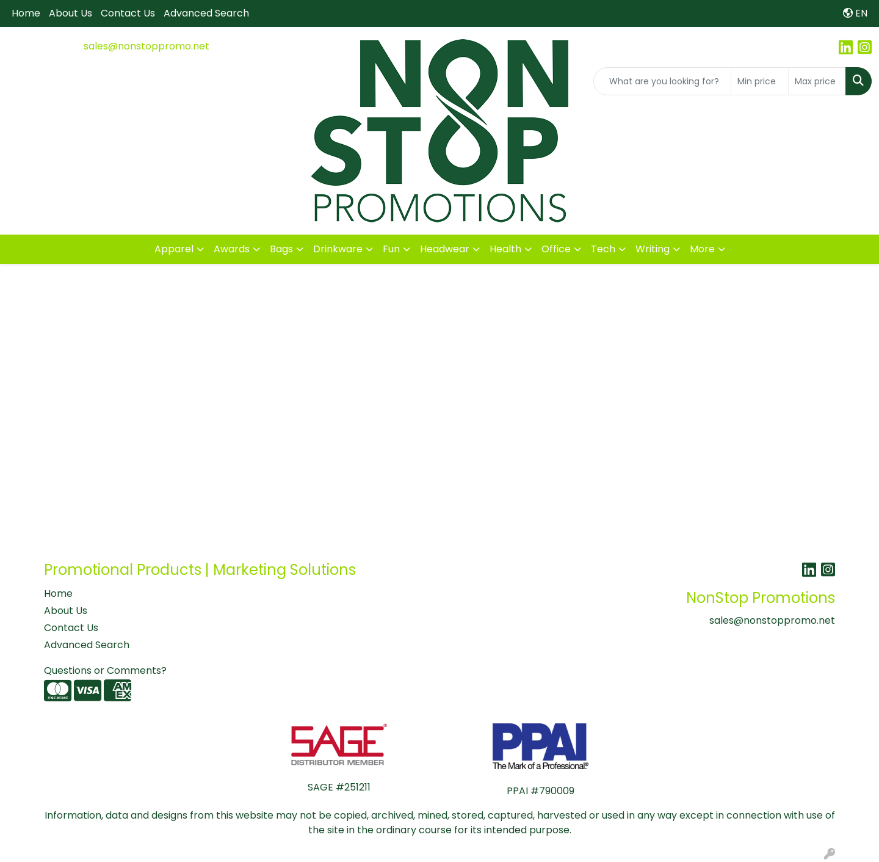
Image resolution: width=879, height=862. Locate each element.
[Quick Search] (662, 81)
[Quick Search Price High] (817, 81)
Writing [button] (652, 249)
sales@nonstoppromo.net (146, 46)
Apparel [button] (174, 249)
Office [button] (556, 249)
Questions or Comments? (105, 670)
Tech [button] (603, 249)
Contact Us (128, 13)
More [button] (702, 249)
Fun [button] (391, 249)
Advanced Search (206, 13)
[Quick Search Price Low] (760, 81)
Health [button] (505, 249)
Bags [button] (281, 249)
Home (26, 13)
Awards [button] (232, 249)
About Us (70, 13)
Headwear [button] (444, 249)
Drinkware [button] (338, 249)
